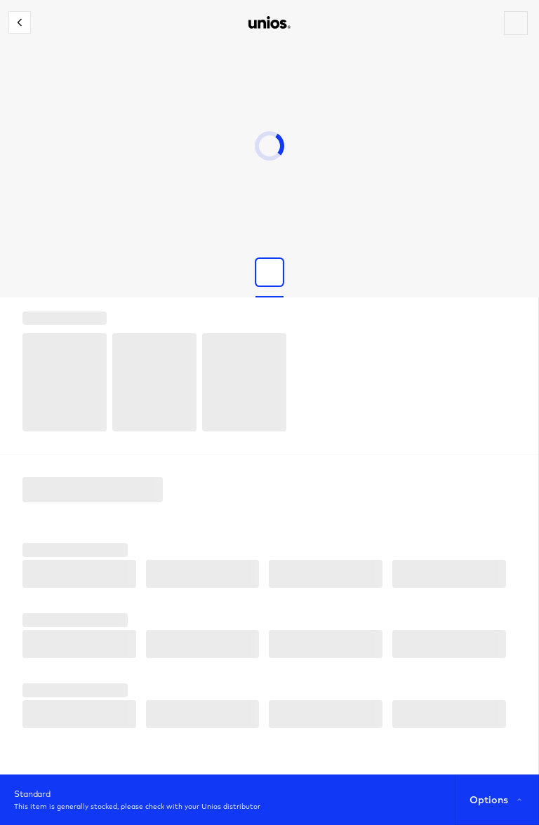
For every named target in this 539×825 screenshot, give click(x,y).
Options (497, 799)
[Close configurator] (19, 22)
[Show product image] (269, 272)
